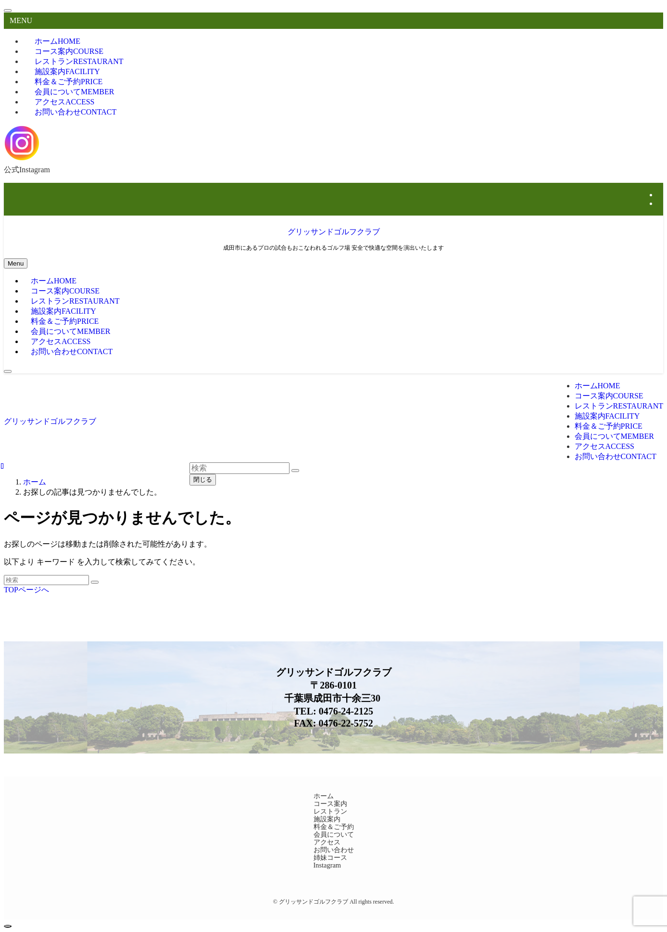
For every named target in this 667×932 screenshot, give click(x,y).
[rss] (660, 203)
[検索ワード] (46, 580)
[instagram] (660, 195)
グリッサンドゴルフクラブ (334, 232)
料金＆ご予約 (334, 826)
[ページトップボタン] (8, 926)
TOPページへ (26, 590)
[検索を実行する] (95, 582)
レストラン (330, 811)
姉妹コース (330, 857)
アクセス (327, 842)
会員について (334, 834)
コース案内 (330, 803)
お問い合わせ (75, 112)
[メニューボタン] (15, 263)
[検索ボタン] (8, 371)
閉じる (202, 479)
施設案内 (327, 819)
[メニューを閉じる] (8, 10)
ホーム (324, 796)
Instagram (327, 865)
